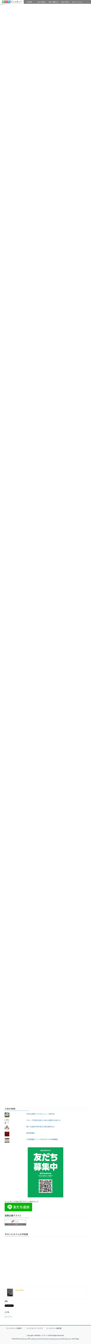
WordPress (23, 1339)
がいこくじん (77, 2)
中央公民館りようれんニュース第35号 (40, 1114)
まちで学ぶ (65, 2)
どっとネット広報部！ (14, 1328)
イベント (17, 5)
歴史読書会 (30, 1133)
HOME (12, 2)
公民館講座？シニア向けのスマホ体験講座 (42, 1139)
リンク (29, 5)
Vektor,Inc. (67, 1339)
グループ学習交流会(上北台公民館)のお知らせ (43, 1120)
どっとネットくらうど (34, 1328)
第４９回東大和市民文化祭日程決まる (40, 1126)
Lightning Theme (36, 1339)
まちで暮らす (53, 2)
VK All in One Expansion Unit (52, 1339)
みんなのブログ (6, 5)
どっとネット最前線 (53, 1328)
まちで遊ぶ (41, 2)
